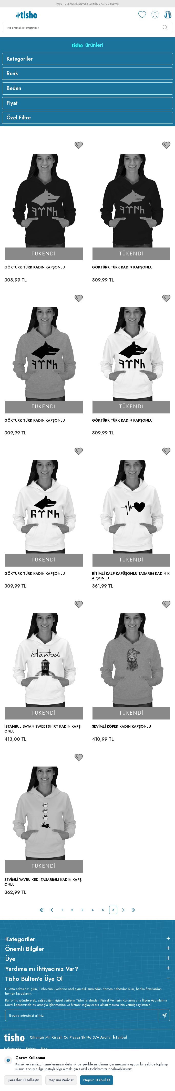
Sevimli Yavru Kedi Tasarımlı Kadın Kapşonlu (42, 882)
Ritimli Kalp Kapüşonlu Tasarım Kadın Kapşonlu (131, 576)
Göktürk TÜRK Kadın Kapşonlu (34, 267)
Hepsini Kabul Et (96, 1080)
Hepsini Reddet (61, 1080)
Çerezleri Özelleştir (23, 1080)
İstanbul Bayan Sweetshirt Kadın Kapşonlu (42, 729)
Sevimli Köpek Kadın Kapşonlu (121, 726)
